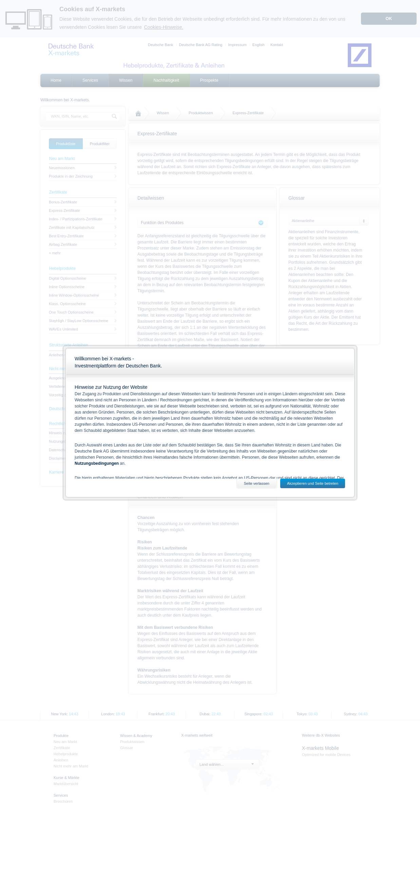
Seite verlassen (256, 483)
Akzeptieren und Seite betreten (312, 483)
